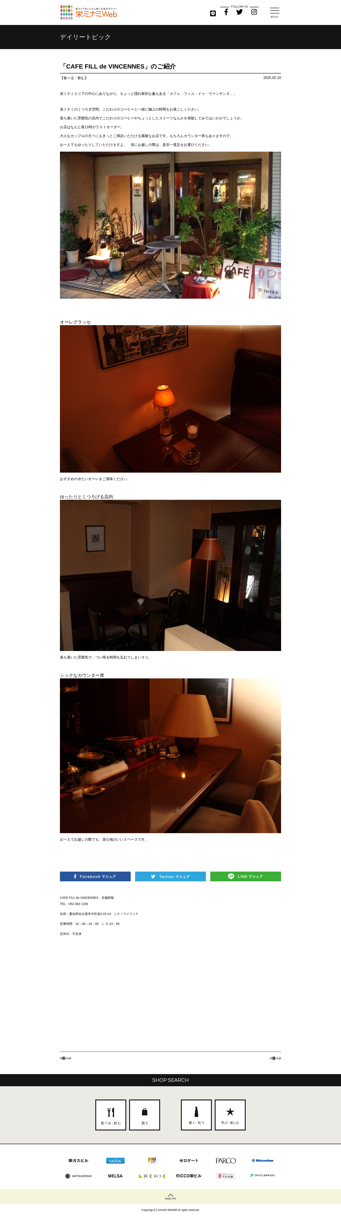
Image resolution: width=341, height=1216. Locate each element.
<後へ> (275, 1058)
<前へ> (65, 1058)
